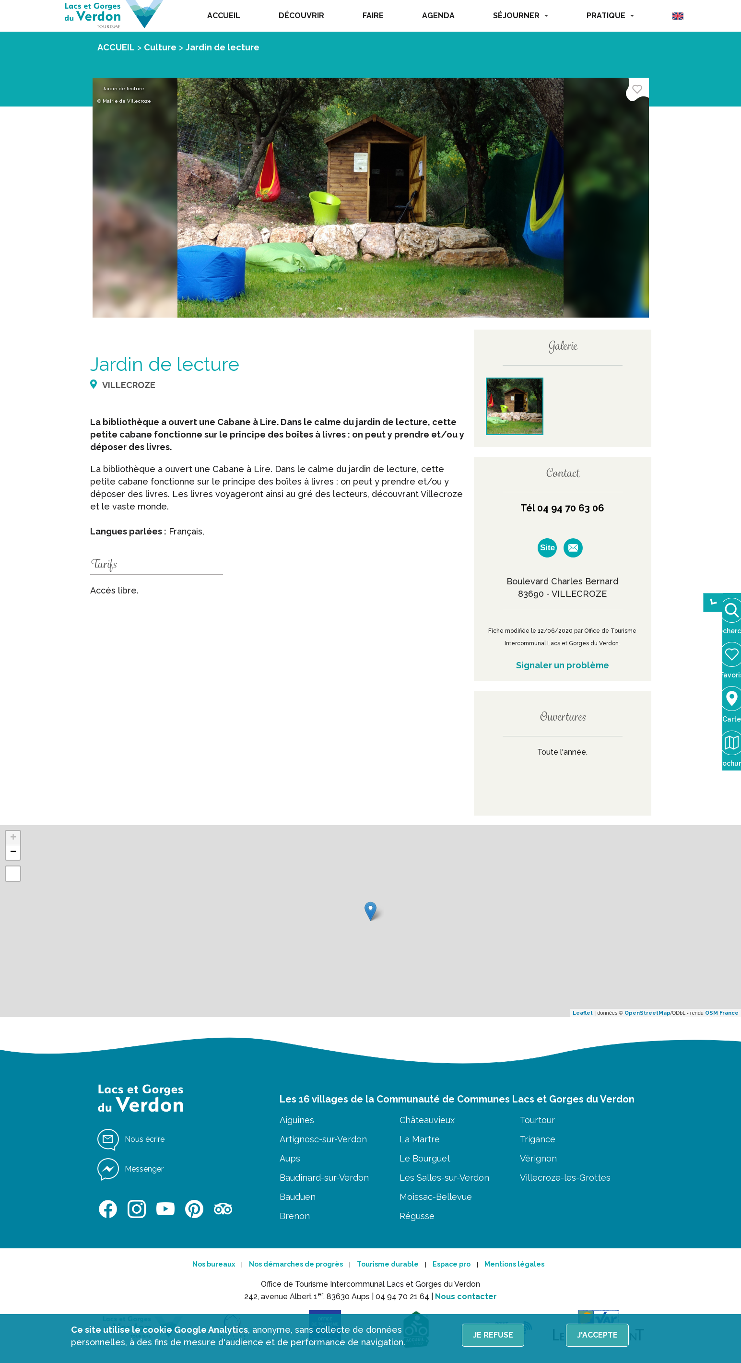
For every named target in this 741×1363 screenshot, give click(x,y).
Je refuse (493, 1334)
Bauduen (298, 1197)
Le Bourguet (425, 1158)
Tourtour (537, 1120)
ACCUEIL (223, 15)
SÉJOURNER (520, 15)
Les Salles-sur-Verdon (444, 1178)
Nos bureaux (213, 1264)
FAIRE (373, 15)
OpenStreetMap (647, 1013)
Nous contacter (466, 1296)
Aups (290, 1158)
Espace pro (451, 1264)
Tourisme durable (388, 1264)
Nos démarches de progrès (296, 1264)
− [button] (13, 852)
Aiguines (297, 1120)
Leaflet (583, 1013)
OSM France (722, 1013)
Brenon (295, 1216)
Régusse (417, 1216)
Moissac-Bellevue (436, 1197)
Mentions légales (514, 1264)
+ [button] (13, 838)
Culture (160, 47)
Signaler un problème (562, 665)
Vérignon (538, 1158)
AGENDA (438, 15)
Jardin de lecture (222, 47)
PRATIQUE (610, 15)
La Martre (420, 1139)
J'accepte (597, 1334)
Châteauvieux (427, 1120)
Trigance (537, 1139)
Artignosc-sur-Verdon (323, 1139)
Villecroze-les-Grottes (565, 1178)
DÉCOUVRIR (301, 15)
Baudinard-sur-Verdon (324, 1178)
